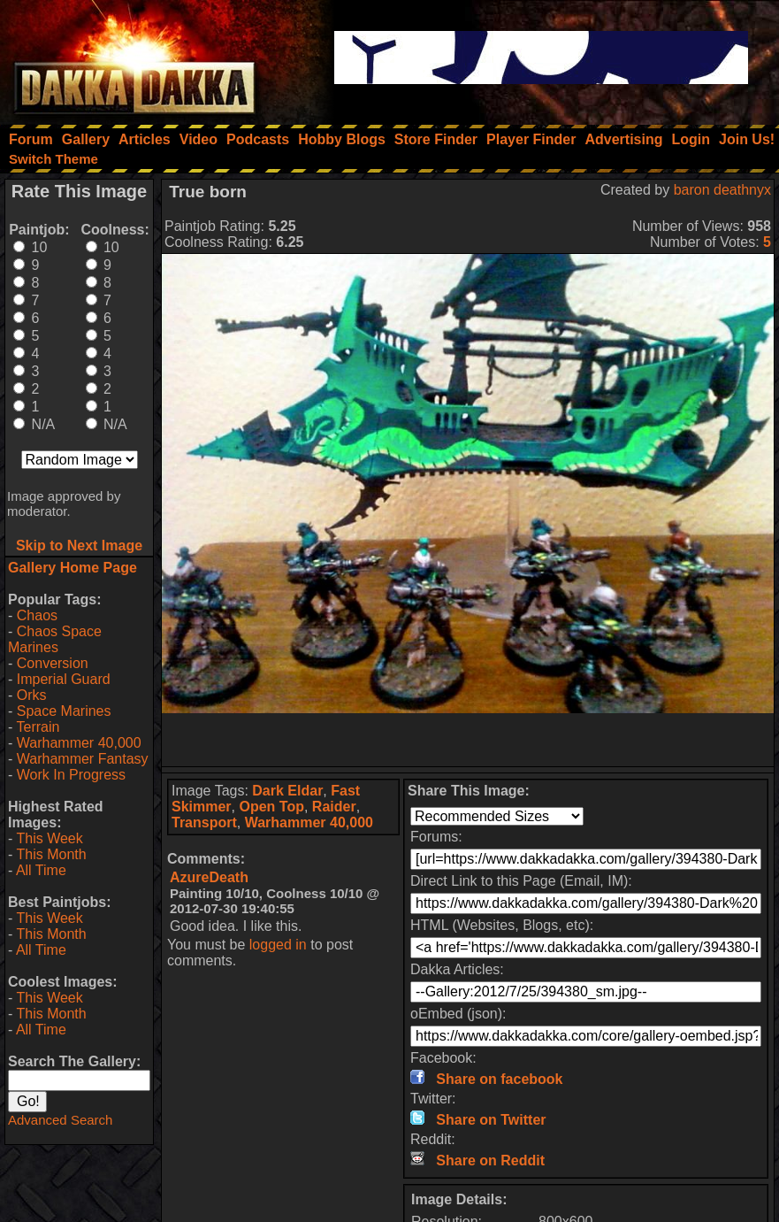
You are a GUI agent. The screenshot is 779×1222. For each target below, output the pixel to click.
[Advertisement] (468, 739)
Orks (32, 695)
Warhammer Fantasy (83, 758)
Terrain (37, 726)
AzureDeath (209, 877)
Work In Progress (71, 774)
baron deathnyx (722, 189)
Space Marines (64, 711)
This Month (51, 854)
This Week (49, 838)
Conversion (52, 663)
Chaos (37, 615)
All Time (41, 870)
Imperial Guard (64, 679)
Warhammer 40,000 (79, 742)
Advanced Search (60, 1119)
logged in (278, 944)
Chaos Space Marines (55, 639)
